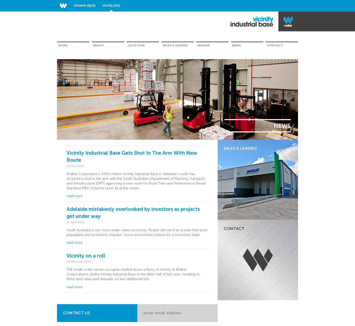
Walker (203, 45)
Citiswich (84, 5)
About (98, 45)
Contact (275, 45)
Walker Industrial (288, 22)
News (236, 45)
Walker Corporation (65, 5)
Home (63, 45)
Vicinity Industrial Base (252, 22)
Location (136, 45)
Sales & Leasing (175, 45)
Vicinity (111, 5)
